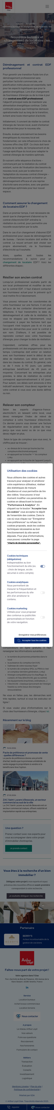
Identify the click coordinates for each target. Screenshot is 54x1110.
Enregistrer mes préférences (32, 635)
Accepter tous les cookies (31, 640)
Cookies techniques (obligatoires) (22, 564)
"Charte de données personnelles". (24, 543)
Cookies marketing (22, 615)
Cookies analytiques (22, 591)
